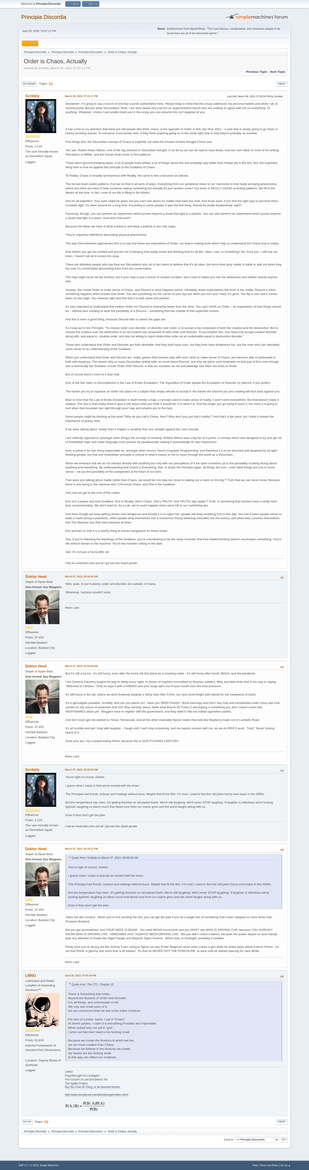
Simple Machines (49, 1165)
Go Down (29, 84)
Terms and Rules (269, 1165)
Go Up (27, 1121)
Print (282, 84)
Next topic (277, 71)
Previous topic (257, 71)
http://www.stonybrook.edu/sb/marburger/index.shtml (96, 1094)
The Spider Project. (76, 1083)
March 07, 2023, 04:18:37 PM (81, 848)
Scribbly (32, 96)
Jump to (229, 1139)
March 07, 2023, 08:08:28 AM (81, 769)
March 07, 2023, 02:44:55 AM (81, 576)
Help (255, 1165)
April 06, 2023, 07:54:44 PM (80, 975)
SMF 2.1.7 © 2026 (29, 1165)
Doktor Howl (36, 577)
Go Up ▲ (285, 1165)
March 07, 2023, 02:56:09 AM (81, 666)
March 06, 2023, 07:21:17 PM (81, 96)
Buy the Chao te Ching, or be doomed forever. (93, 1087)
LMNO (30, 976)
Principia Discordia (43, 17)
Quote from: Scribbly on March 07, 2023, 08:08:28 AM (105, 857)
